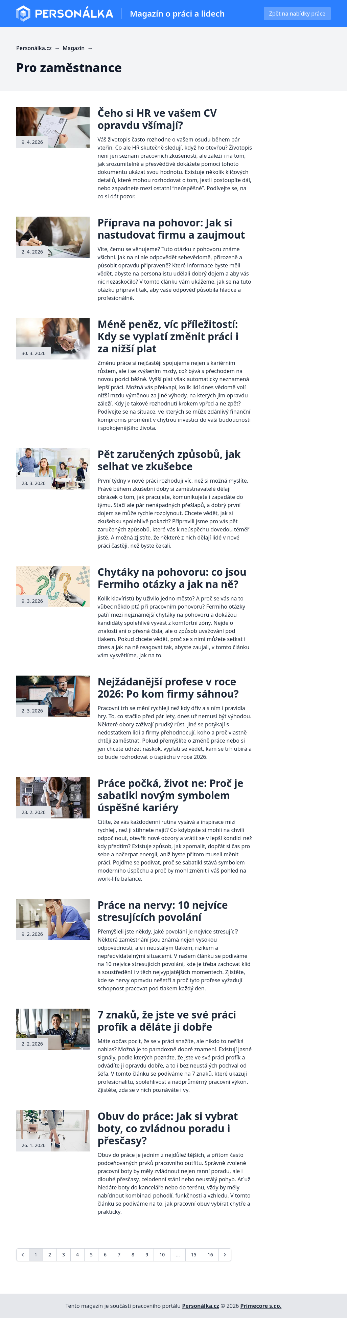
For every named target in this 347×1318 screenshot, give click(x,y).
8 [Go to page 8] (133, 1254)
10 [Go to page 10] (162, 1254)
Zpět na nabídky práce (297, 13)
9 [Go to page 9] (146, 1254)
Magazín (177, 13)
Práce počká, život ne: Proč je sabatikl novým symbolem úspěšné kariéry (171, 795)
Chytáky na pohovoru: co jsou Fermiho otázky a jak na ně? (172, 578)
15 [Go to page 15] (193, 1254)
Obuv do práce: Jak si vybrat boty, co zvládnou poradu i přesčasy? (168, 1128)
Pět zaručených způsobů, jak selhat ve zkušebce (169, 460)
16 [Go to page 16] (210, 1254)
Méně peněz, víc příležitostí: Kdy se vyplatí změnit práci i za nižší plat (168, 336)
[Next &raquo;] (224, 1254)
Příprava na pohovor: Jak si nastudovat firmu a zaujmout (171, 229)
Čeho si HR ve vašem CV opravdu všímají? (157, 119)
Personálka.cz (200, 1306)
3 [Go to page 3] (63, 1254)
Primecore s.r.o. (260, 1306)
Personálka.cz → (39, 48)
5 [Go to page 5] (91, 1254)
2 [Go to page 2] (49, 1254)
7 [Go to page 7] (119, 1254)
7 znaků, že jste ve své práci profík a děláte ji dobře (167, 1021)
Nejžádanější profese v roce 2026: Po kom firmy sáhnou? (168, 688)
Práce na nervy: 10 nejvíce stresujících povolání (163, 911)
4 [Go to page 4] (77, 1254)
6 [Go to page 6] (105, 1254)
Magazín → (78, 48)
